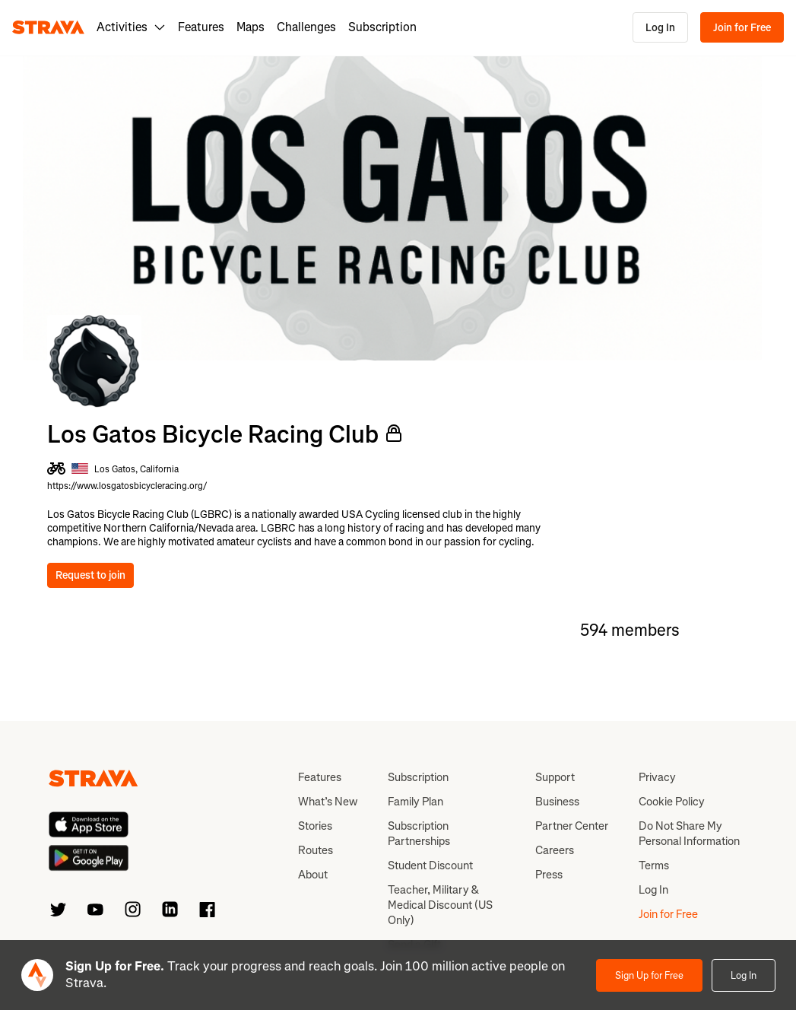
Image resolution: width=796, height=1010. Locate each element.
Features (201, 27)
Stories (315, 826)
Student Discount (430, 865)
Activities (131, 27)
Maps (250, 27)
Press (549, 874)
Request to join (90, 575)
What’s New (327, 801)
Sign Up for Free (649, 975)
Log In (660, 28)
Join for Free (742, 28)
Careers (554, 850)
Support (555, 777)
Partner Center (571, 826)
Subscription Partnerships (419, 833)
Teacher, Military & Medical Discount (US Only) (440, 905)
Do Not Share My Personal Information (689, 833)
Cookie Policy (672, 801)
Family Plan (415, 801)
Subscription (382, 27)
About (313, 874)
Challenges (306, 27)
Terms (654, 865)
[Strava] (48, 27)
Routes (315, 850)
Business (557, 801)
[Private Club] (394, 433)
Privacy (657, 777)
